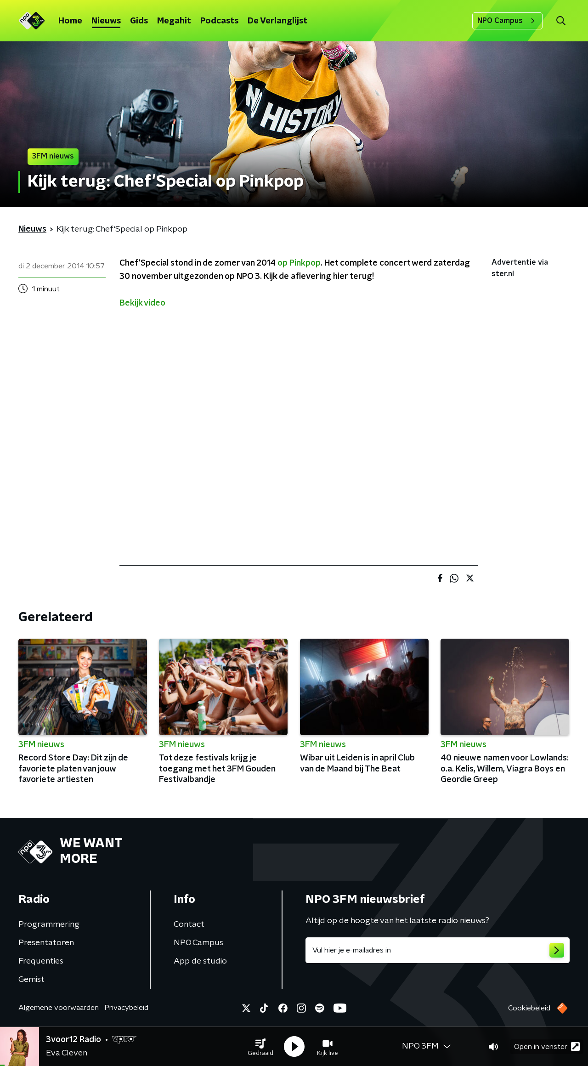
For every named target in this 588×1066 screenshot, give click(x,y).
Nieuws (106, 21)
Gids (139, 21)
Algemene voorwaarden (58, 1007)
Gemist (31, 979)
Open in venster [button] (547, 1046)
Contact (189, 924)
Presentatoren (46, 943)
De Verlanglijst (277, 21)
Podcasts (219, 21)
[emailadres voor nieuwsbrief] (437, 950)
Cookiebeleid (529, 1008)
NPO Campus (507, 20)
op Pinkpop (299, 263)
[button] (260, 1046)
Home (70, 21)
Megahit (174, 21)
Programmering (48, 924)
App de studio (200, 961)
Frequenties (40, 961)
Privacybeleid (126, 1007)
